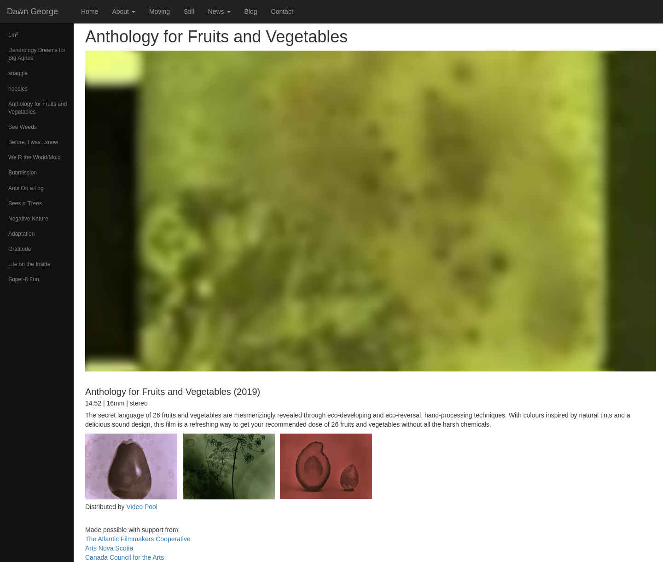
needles (18, 89)
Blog (250, 11)
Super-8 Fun (23, 279)
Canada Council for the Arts (124, 557)
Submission (22, 172)
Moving (159, 11)
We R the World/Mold (34, 157)
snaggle (18, 73)
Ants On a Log (26, 188)
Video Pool (141, 506)
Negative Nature (28, 218)
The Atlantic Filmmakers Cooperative (138, 539)
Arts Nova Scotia (109, 548)
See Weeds (22, 127)
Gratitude (19, 249)
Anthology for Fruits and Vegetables (37, 108)
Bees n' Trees (25, 203)
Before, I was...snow (33, 142)
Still (189, 11)
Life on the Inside (29, 264)
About (123, 11)
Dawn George (32, 11)
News (219, 11)
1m (13, 35)
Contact (282, 11)
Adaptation (21, 234)
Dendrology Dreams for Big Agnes (36, 54)
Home (89, 11)
